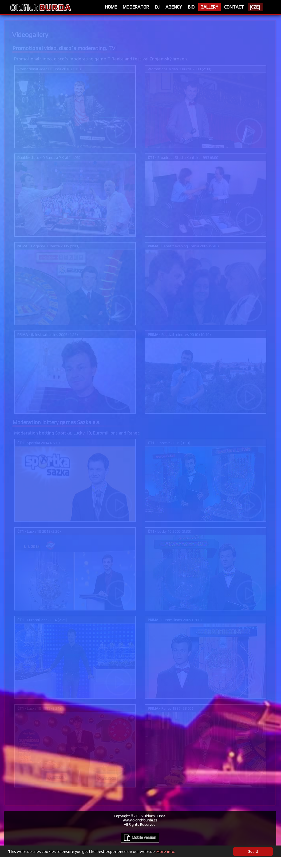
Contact (234, 7)
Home (111, 7)
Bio (191, 7)
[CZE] (255, 7)
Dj (157, 7)
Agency (173, 7)
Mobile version (140, 838)
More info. (165, 852)
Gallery (209, 7)
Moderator (136, 7)
